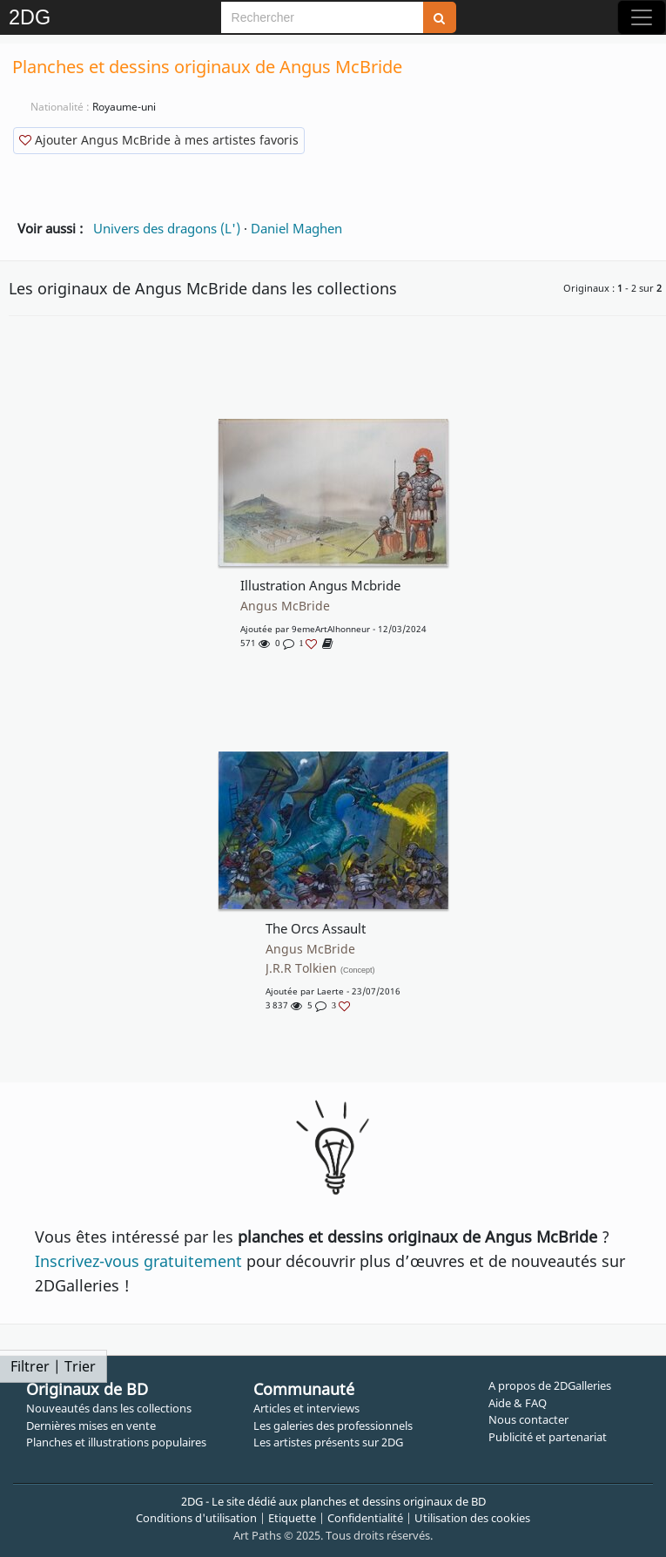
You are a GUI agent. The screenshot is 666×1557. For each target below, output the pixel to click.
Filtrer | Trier (53, 1366)
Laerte (330, 991)
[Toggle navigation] (641, 17)
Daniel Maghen (296, 228)
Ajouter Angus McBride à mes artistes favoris (159, 139)
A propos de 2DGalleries (549, 1385)
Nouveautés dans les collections (109, 1408)
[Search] (322, 17)
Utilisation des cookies (472, 1518)
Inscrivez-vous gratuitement (138, 1260)
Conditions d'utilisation (196, 1518)
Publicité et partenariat (547, 1437)
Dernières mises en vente (91, 1425)
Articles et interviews (306, 1408)
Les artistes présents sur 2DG (328, 1442)
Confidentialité (365, 1518)
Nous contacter (528, 1419)
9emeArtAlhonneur (331, 629)
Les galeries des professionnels (333, 1425)
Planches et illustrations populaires (116, 1442)
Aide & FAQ (517, 1403)
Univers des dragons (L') (166, 228)
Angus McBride (285, 606)
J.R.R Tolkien (320, 968)
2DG (29, 17)
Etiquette (292, 1518)
